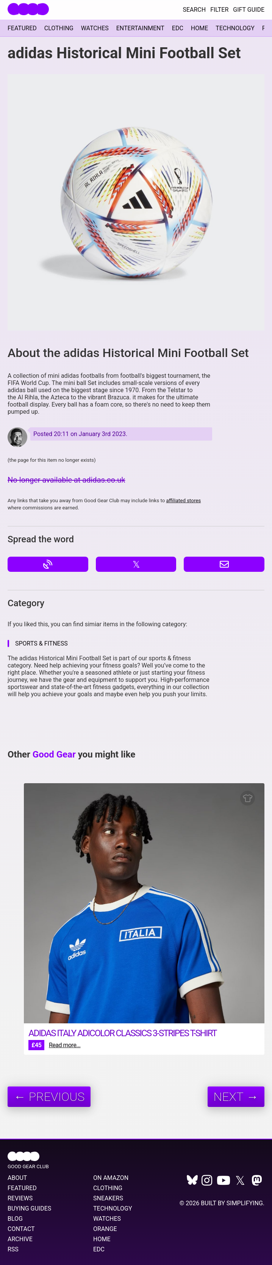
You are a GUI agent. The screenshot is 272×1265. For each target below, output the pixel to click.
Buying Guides (29, 1208)
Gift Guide (248, 9)
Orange (105, 1228)
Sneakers (108, 1198)
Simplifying (245, 1203)
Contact (21, 1228)
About (17, 1177)
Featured (22, 28)
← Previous (49, 1097)
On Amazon (110, 1177)
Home (199, 28)
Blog (15, 1218)
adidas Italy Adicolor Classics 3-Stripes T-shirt (122, 1033)
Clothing (58, 28)
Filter (219, 9)
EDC (177, 28)
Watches (95, 28)
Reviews (20, 1198)
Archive (20, 1239)
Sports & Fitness (41, 643)
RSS (13, 1249)
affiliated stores (183, 500)
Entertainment (140, 28)
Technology (235, 28)
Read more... (65, 1045)
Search (194, 9)
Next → (236, 1097)
